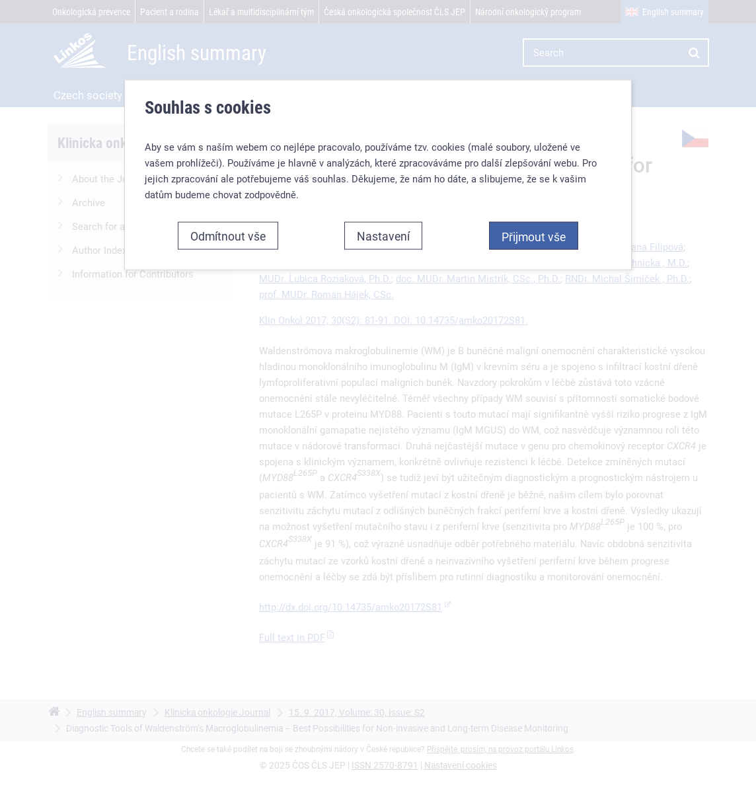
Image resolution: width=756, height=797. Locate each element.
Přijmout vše (534, 237)
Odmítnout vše (228, 236)
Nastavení (383, 236)
